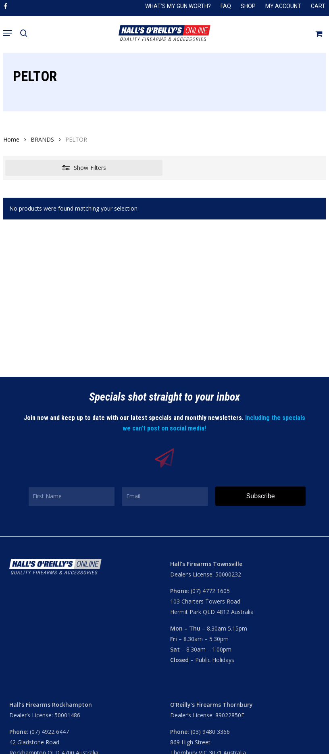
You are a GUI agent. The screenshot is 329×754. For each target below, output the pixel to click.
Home (11, 139)
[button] (7, 33)
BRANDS (42, 139)
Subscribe (260, 496)
